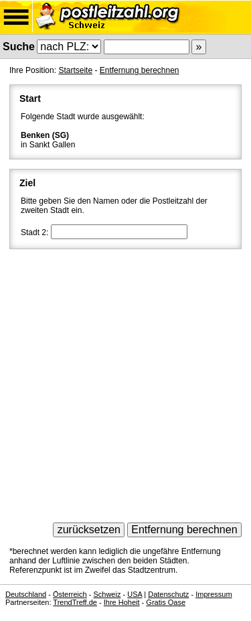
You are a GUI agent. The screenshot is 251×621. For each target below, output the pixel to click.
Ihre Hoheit (122, 602)
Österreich (70, 594)
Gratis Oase (165, 602)
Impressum (213, 594)
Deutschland (25, 594)
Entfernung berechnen (139, 70)
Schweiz (106, 594)
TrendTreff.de (75, 602)
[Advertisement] (125, 381)
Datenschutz (168, 594)
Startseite (75, 70)
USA (134, 594)
